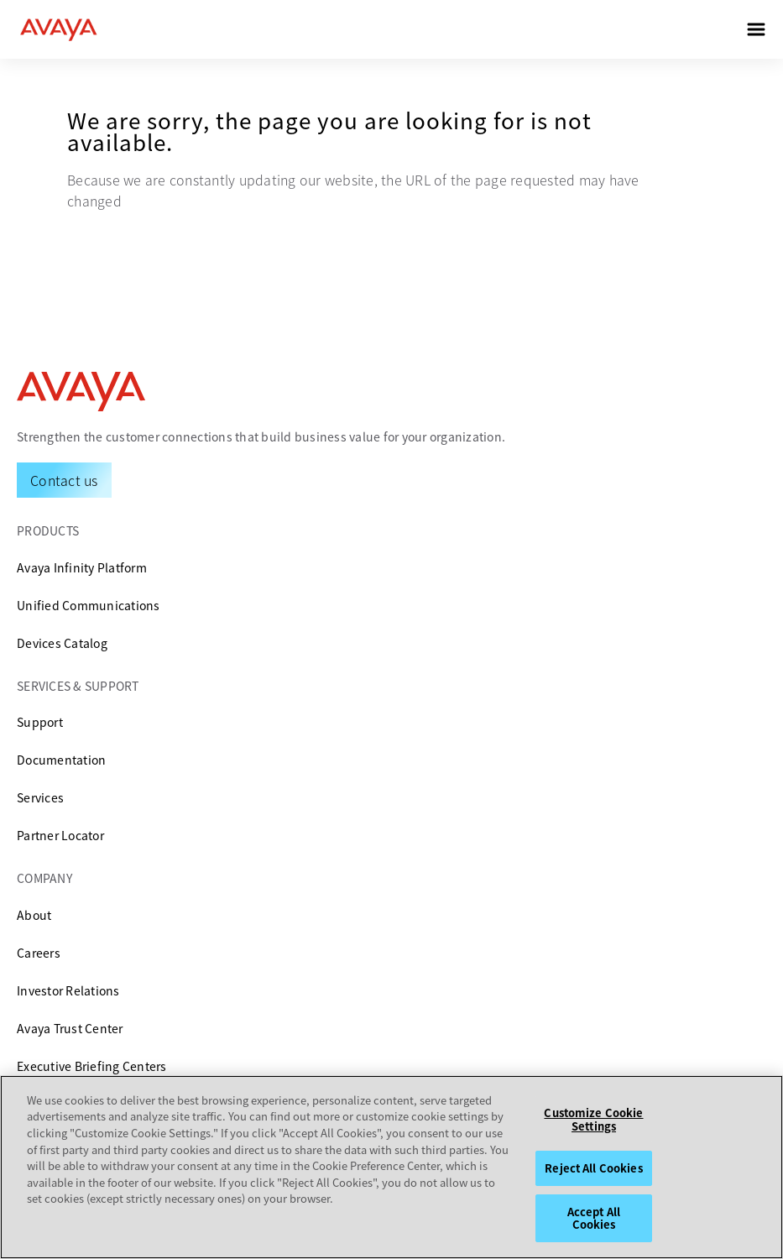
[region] (391, 1167)
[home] (59, 29)
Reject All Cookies (593, 1168)
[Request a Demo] (64, 480)
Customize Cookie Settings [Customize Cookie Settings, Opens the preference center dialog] (593, 1119)
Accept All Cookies (593, 1218)
